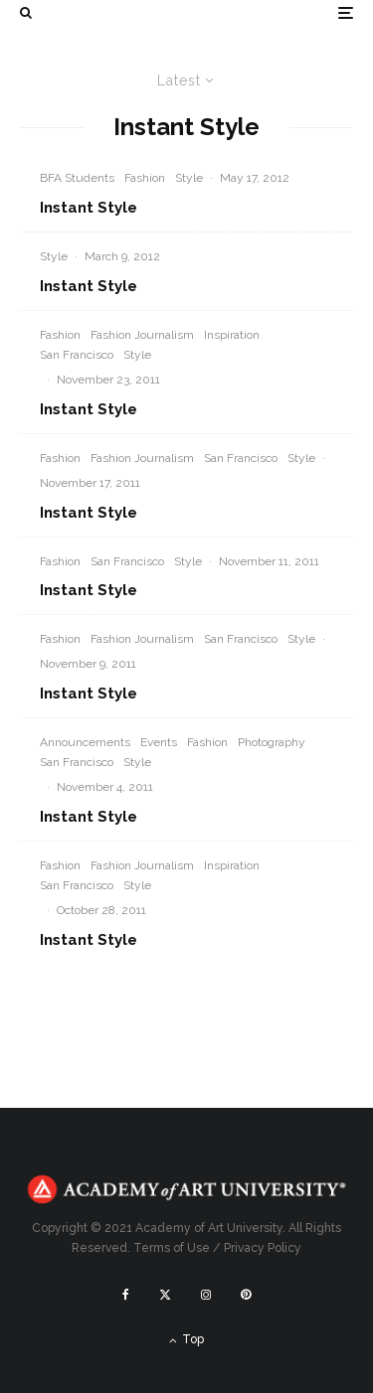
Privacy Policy (262, 1248)
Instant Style (88, 208)
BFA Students (77, 178)
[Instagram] (206, 1295)
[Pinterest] (246, 1295)
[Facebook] (125, 1295)
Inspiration (232, 335)
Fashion (144, 178)
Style (189, 178)
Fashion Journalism (142, 335)
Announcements (85, 742)
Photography (271, 742)
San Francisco (76, 355)
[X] (165, 1295)
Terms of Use (171, 1248)
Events (158, 742)
